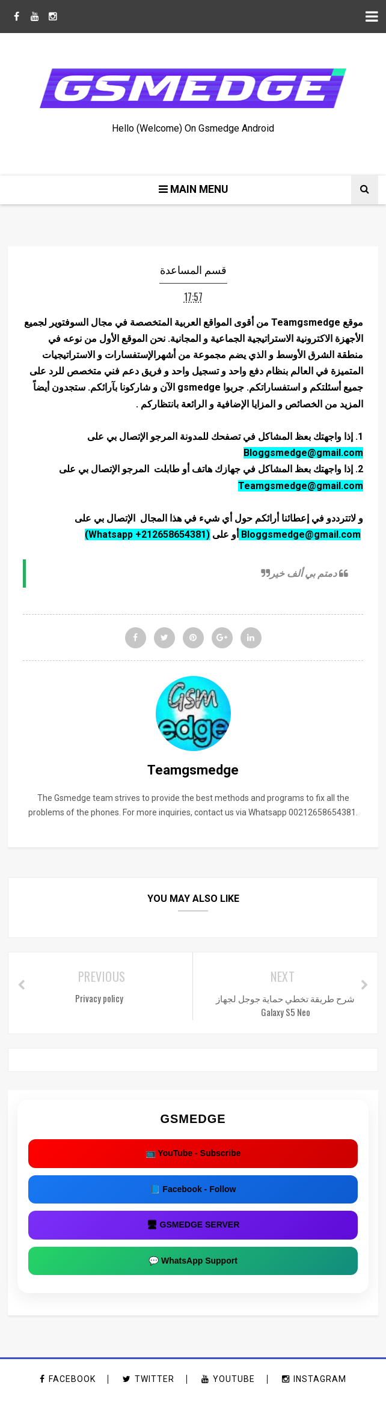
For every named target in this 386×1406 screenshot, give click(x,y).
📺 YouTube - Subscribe (193, 1159)
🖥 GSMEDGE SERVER (193, 1231)
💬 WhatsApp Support (193, 1267)
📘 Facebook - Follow (193, 1196)
